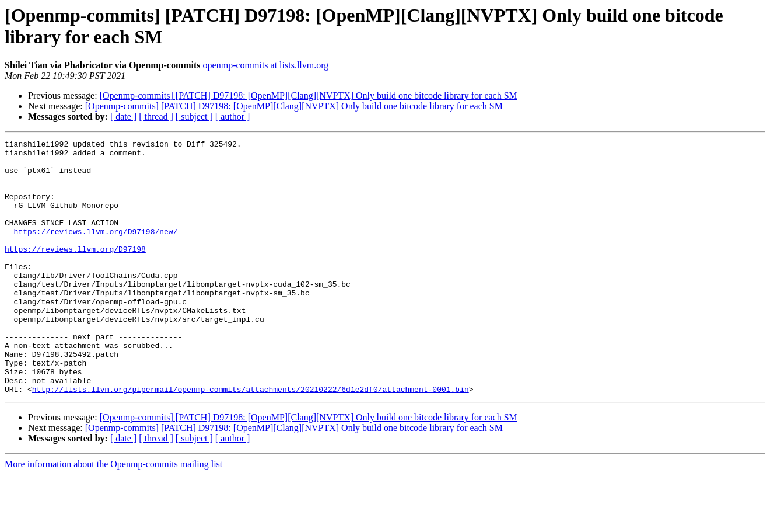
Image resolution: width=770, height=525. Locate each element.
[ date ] (123, 116)
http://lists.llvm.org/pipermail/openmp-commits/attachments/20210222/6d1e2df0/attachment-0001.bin (250, 439)
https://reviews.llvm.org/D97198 (75, 271)
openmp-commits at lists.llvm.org (266, 65)
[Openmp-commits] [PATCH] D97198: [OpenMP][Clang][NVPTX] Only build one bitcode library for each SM (308, 95)
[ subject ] (194, 116)
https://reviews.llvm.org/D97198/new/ (96, 250)
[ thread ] (156, 116)
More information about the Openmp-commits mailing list (113, 515)
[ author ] (232, 116)
